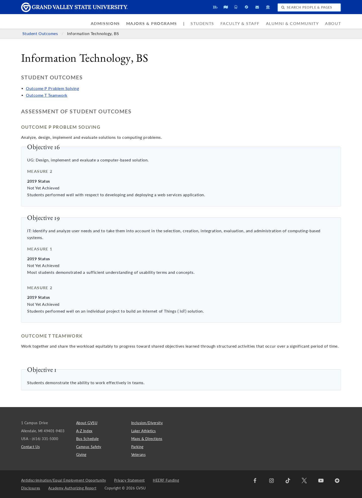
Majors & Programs (151, 23)
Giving (81, 454)
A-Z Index (84, 431)
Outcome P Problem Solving (52, 88)
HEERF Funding (166, 480)
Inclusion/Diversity (147, 423)
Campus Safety (88, 447)
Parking (137, 447)
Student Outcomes (40, 33)
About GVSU (86, 423)
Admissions (105, 23)
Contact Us (30, 447)
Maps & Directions (146, 439)
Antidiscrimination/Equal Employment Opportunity (63, 480)
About (333, 23)
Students (202, 23)
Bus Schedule (87, 439)
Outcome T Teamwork (46, 95)
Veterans (138, 454)
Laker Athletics (143, 431)
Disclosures (30, 488)
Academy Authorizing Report (72, 488)
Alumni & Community (292, 23)
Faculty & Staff (240, 23)
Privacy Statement (129, 480)
